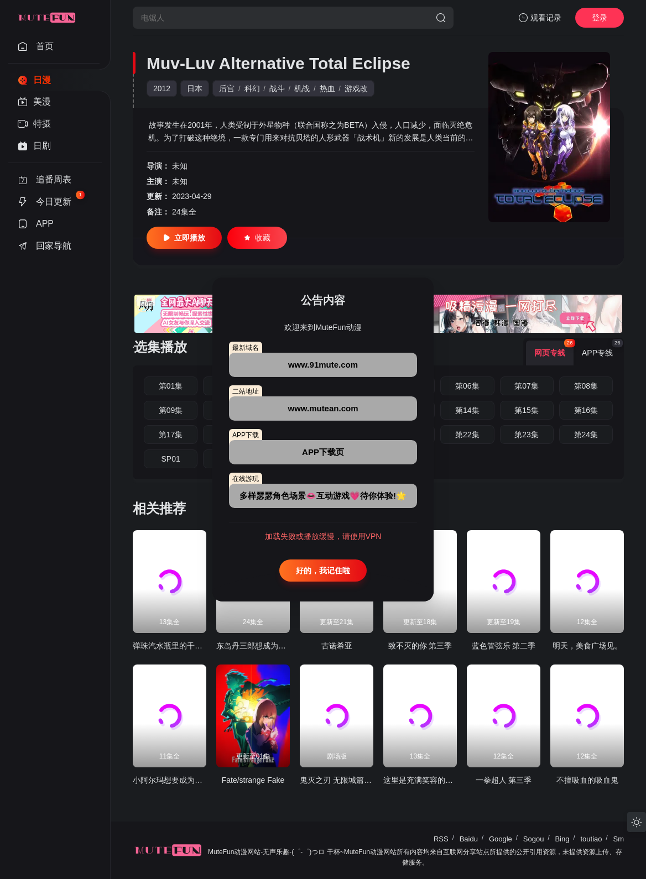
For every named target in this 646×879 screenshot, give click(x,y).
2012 (161, 88)
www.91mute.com (323, 364)
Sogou (533, 839)
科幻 (252, 88)
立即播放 (184, 237)
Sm (618, 839)
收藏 (257, 237)
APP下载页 (323, 452)
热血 (327, 88)
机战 (302, 88)
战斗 (277, 88)
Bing (562, 839)
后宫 (227, 88)
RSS (441, 839)
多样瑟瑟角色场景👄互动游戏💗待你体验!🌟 (323, 495)
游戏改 (356, 88)
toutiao (591, 839)
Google (500, 839)
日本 (194, 88)
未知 (179, 165)
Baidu (469, 839)
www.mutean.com (323, 408)
